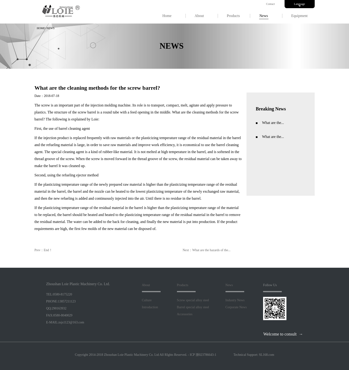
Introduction (150, 307)
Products (233, 16)
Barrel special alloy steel (193, 307)
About (199, 16)
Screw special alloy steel (193, 300)
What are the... (273, 123)
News (263, 16)
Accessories (185, 314)
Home (167, 16)
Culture (147, 300)
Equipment (299, 16)
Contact (270, 4)
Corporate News (236, 307)
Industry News (235, 300)
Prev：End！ (43, 250)
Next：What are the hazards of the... (206, 250)
